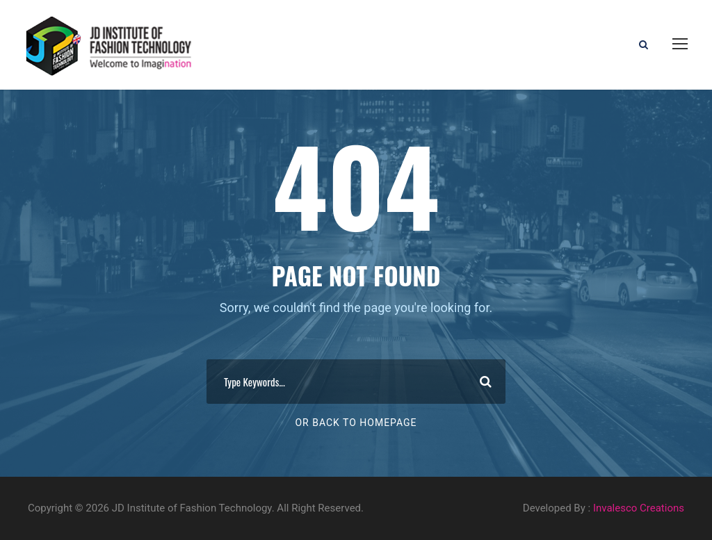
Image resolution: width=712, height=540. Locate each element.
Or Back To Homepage (355, 422)
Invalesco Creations (638, 508)
